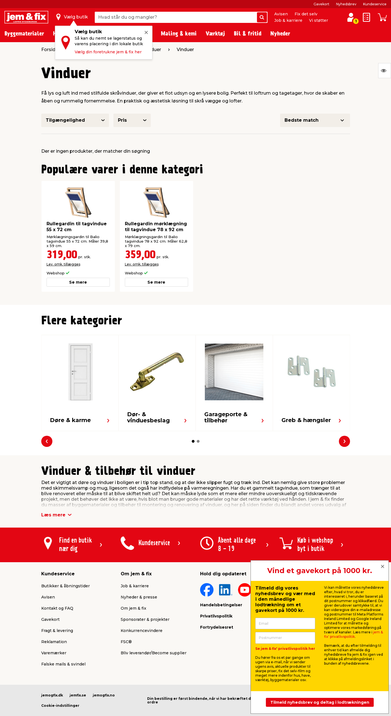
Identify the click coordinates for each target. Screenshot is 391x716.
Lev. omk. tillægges (63, 264)
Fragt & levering (57, 630)
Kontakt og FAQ (57, 608)
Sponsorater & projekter (145, 619)
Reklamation (54, 641)
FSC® (126, 641)
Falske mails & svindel (63, 664)
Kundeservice (375, 4)
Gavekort (321, 4)
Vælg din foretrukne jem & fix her (108, 51)
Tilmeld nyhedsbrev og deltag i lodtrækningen (319, 702)
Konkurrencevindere (141, 630)
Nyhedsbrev (346, 4)
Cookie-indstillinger (60, 705)
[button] (193, 441)
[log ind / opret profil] (350, 17)
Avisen (281, 13)
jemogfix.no (104, 695)
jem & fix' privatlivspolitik (353, 634)
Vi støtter (318, 20)
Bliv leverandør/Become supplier (153, 652)
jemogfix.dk (52, 695)
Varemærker (53, 652)
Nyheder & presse (139, 597)
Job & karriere (288, 20)
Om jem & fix (133, 608)
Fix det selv (306, 13)
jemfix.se (78, 695)
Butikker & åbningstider (65, 585)
